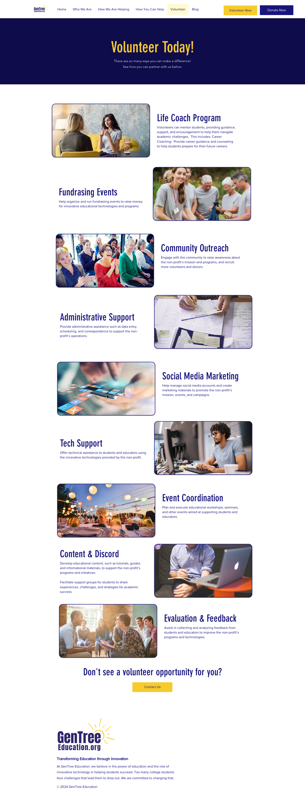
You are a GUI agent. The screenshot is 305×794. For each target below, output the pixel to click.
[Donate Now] (276, 10)
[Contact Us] (152, 687)
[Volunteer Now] (240, 10)
